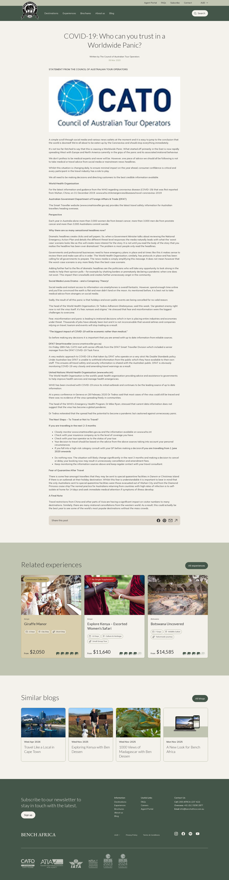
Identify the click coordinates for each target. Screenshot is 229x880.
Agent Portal (150, 2)
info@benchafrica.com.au (192, 816)
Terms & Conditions (151, 842)
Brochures (85, 13)
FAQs (163, 2)
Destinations (51, 13)
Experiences (69, 13)
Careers (144, 812)
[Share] (176, 527)
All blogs (200, 705)
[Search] (200, 13)
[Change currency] (203, 2)
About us (100, 13)
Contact (188, 2)
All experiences (196, 572)
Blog (111, 13)
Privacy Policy (131, 842)
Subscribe (175, 2)
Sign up (28, 821)
